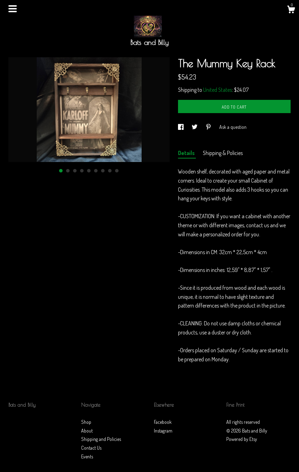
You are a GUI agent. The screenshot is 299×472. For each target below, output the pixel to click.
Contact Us (91, 448)
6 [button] (96, 170)
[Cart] (291, 10)
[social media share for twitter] (195, 127)
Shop (86, 422)
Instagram (163, 431)
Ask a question (233, 127)
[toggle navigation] (12, 8)
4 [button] (82, 170)
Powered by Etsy (241, 439)
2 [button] (68, 170)
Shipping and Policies (101, 439)
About (87, 431)
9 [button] (117, 170)
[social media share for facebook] (181, 127)
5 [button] (89, 170)
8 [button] (110, 170)
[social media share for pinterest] (209, 127)
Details (187, 152)
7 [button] (103, 170)
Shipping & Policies (223, 152)
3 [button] (75, 170)
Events (87, 456)
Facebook (163, 422)
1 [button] (61, 170)
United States (217, 89)
